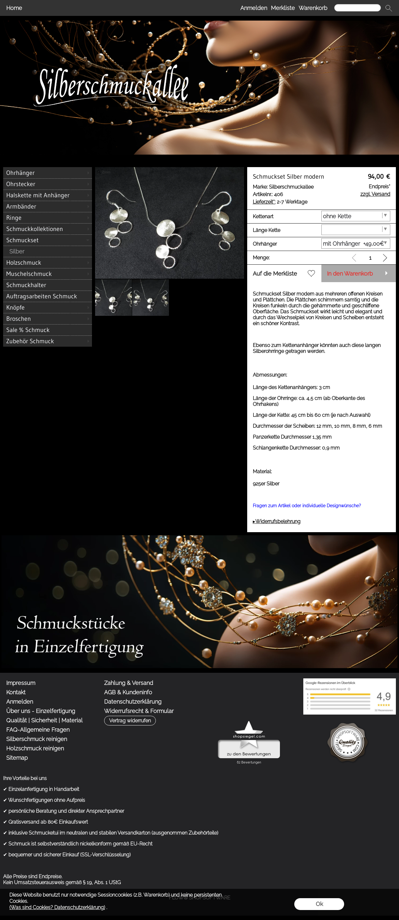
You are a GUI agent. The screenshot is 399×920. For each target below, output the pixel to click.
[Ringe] (47, 217)
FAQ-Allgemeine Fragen (38, 729)
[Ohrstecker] (47, 184)
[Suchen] (357, 8)
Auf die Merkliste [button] (275, 273)
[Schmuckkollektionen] (47, 228)
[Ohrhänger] (47, 172)
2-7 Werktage (280, 202)
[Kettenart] (356, 216)
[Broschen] (47, 318)
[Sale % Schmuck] (47, 329)
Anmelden (253, 8)
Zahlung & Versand (128, 683)
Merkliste (283, 8)
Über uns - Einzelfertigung (40, 711)
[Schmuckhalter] (47, 285)
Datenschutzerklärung (132, 701)
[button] (389, 8)
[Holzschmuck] (47, 262)
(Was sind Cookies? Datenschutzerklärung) (57, 907)
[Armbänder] (47, 206)
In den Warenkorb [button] (350, 273)
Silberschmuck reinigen (36, 739)
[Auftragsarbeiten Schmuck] (47, 296)
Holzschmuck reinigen (35, 748)
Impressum (20, 683)
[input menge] (370, 257)
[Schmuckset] (47, 240)
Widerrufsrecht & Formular (139, 711)
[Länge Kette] (356, 230)
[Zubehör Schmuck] (47, 341)
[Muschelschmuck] (47, 273)
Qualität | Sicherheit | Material (44, 720)
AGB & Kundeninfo (128, 692)
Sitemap (17, 757)
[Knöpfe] (47, 307)
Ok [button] (319, 904)
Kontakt (16, 692)
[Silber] (47, 251)
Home (14, 8)
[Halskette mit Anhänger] (47, 195)
